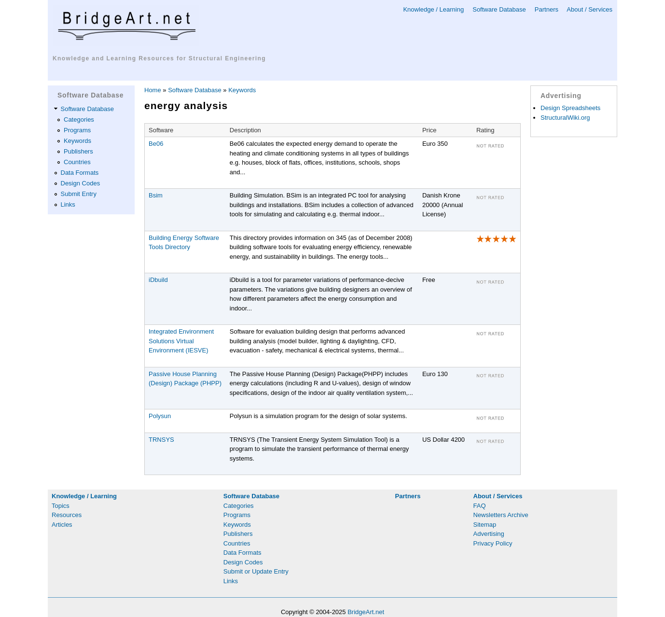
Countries (77, 162)
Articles (62, 524)
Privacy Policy (493, 543)
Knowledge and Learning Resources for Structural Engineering (159, 58)
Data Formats (80, 172)
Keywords (77, 140)
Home (152, 90)
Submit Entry (79, 193)
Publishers (78, 151)
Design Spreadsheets (570, 108)
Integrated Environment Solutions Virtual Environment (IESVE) (181, 341)
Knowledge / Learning (433, 9)
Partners (546, 9)
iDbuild (158, 279)
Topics (60, 505)
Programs (77, 130)
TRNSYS (161, 439)
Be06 (156, 143)
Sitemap (485, 524)
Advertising (488, 533)
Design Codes (80, 183)
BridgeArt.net (365, 612)
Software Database (499, 9)
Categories (79, 119)
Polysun (160, 416)
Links (68, 204)
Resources (67, 515)
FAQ (479, 505)
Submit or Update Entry (256, 571)
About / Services (589, 9)
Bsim (156, 195)
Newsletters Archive (500, 515)
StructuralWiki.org (565, 117)
